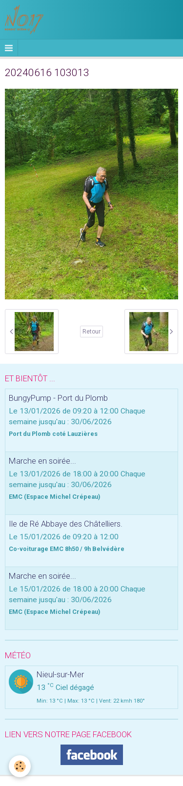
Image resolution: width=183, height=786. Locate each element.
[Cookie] (20, 766)
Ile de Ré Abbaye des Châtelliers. (65, 524)
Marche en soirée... (42, 461)
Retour (91, 331)
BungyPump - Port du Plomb (58, 398)
